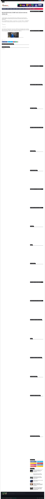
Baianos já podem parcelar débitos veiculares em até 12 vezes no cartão (37, 474)
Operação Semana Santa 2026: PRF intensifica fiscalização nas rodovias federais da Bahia (37, 477)
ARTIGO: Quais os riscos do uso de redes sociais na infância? (38, 480)
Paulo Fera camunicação (4, 15)
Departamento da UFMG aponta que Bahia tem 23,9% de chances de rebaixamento (37, 471)
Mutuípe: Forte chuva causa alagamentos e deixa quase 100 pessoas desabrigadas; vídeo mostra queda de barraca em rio (38, 484)
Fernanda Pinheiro (4, 24)
